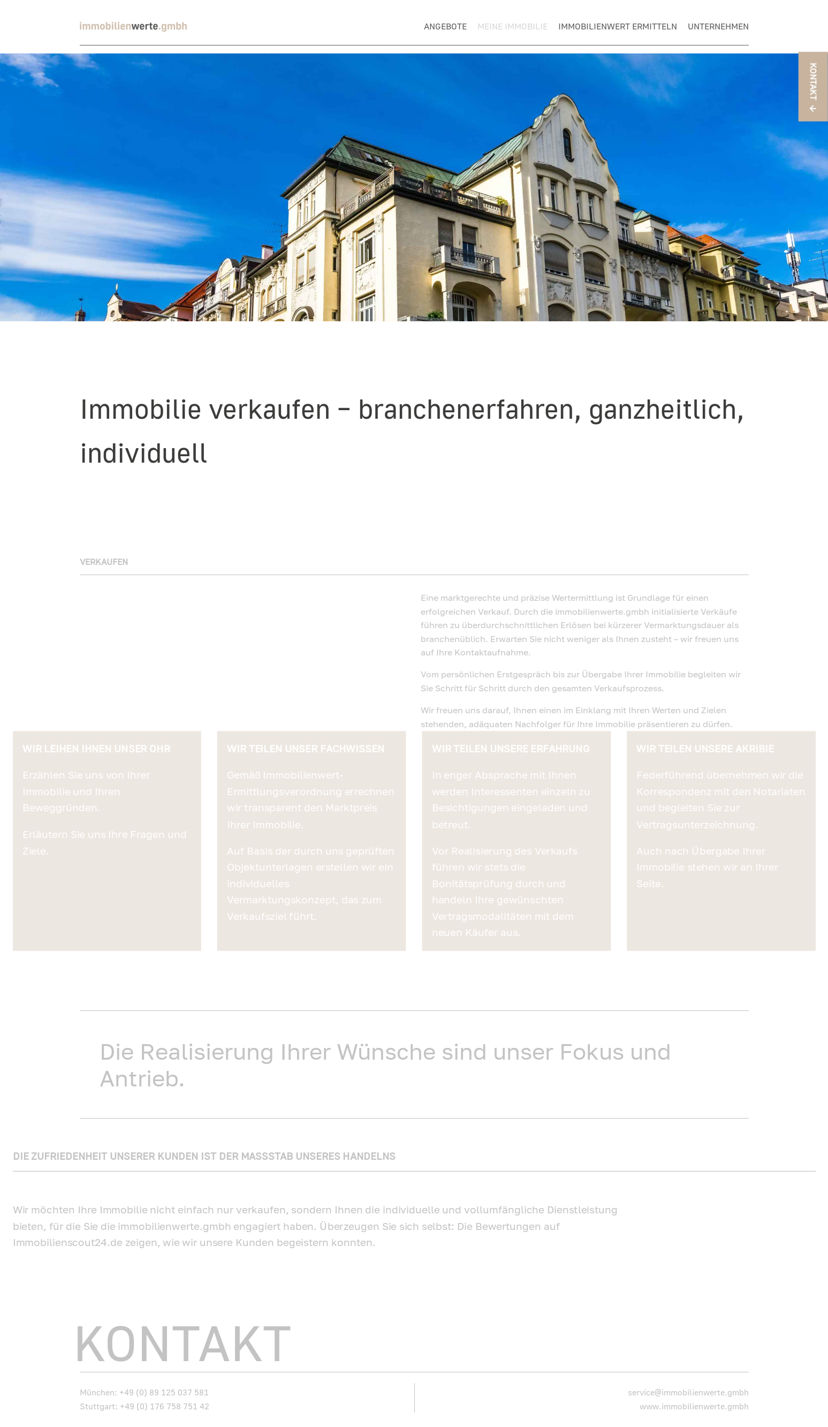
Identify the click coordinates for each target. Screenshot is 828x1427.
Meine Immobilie (512, 27)
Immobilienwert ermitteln (617, 27)
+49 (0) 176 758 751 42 (164, 1399)
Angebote (445, 27)
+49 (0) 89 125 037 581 (164, 1386)
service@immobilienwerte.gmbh (688, 1386)
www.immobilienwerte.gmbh (694, 1399)
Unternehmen (718, 27)
